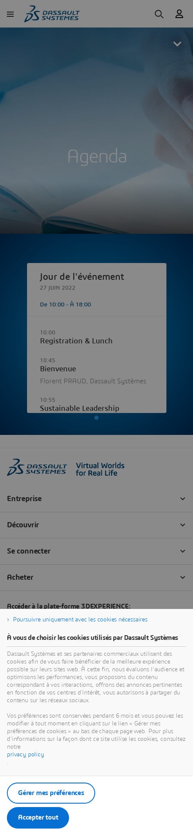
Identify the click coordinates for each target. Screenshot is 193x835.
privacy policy (25, 755)
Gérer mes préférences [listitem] (51, 792)
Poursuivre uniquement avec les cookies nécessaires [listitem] (80, 620)
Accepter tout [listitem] (38, 817)
